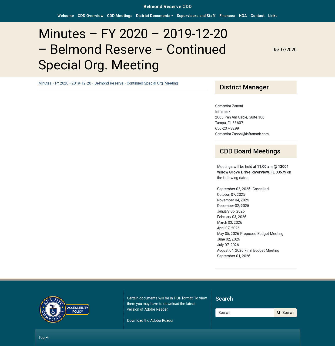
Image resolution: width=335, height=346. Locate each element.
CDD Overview (90, 16)
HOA (243, 16)
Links (273, 16)
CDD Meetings (119, 16)
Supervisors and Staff (196, 16)
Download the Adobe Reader (150, 320)
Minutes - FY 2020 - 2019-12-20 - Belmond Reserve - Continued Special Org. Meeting (108, 83)
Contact (258, 16)
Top (44, 337)
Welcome (65, 16)
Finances (227, 16)
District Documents (153, 16)
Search (285, 312)
